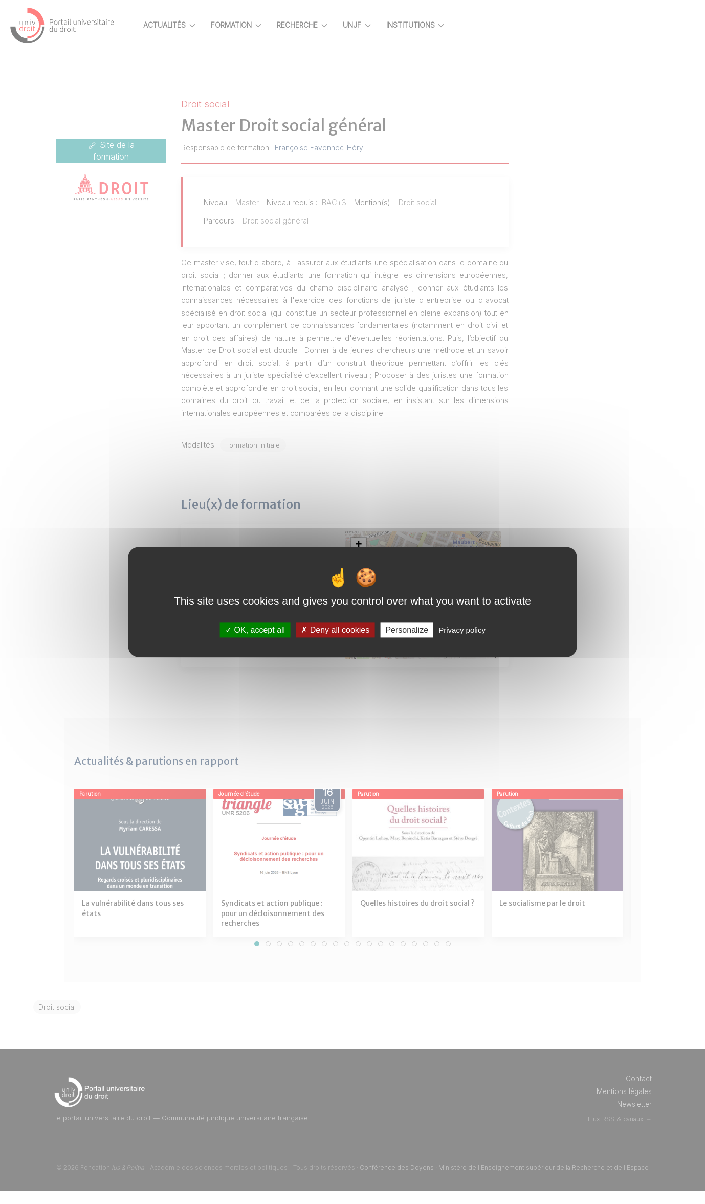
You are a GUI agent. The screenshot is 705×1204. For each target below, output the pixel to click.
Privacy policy (462, 630)
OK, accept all (255, 630)
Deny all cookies (335, 630)
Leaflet (439, 667)
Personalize (406, 630)
